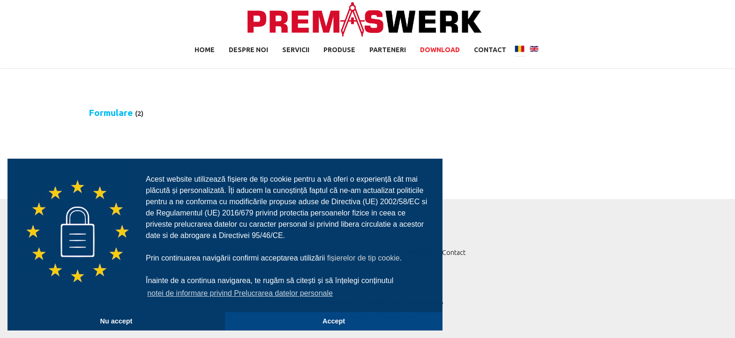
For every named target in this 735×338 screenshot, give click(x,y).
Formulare (111, 113)
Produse (339, 50)
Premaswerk (365, 19)
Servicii (295, 50)
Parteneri (387, 50)
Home (205, 50)
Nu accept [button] (116, 321)
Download (440, 50)
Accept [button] (333, 321)
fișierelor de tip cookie (363, 258)
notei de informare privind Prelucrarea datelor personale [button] (240, 293)
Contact (490, 50)
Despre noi (248, 50)
